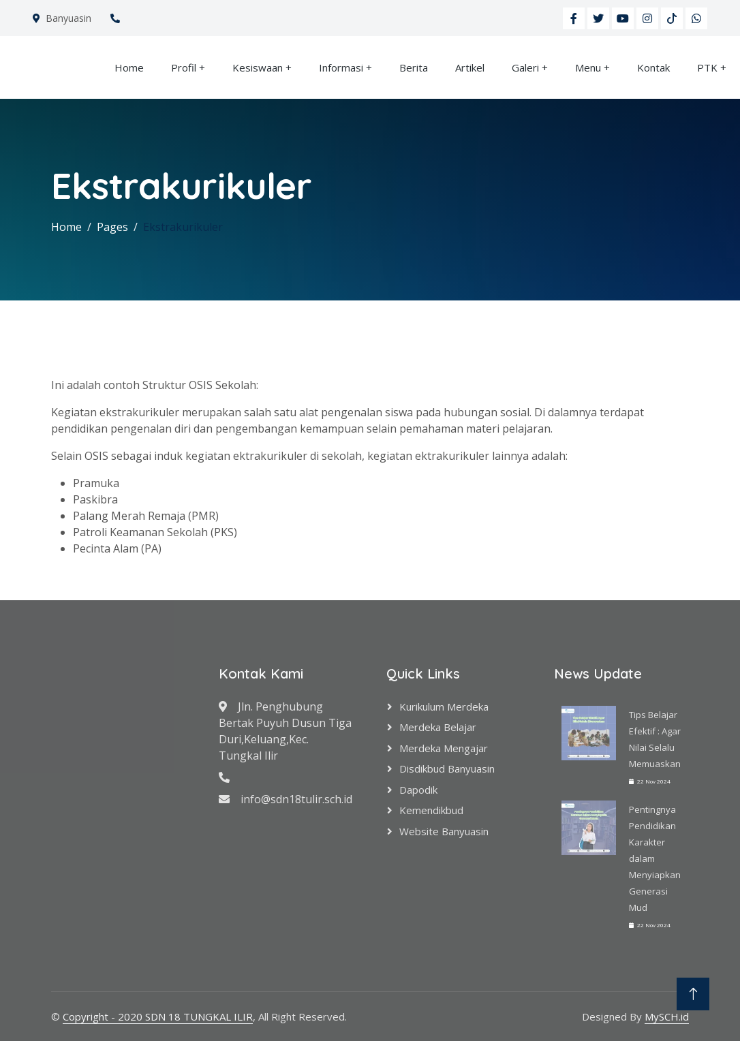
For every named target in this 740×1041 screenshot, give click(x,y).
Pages (112, 226)
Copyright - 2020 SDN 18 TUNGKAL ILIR (158, 1016)
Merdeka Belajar (437, 727)
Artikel (469, 67)
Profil (183, 67)
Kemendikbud (431, 810)
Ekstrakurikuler (183, 226)
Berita (413, 67)
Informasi (341, 67)
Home (129, 67)
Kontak (653, 67)
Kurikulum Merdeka (444, 706)
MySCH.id (667, 1016)
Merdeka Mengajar (443, 748)
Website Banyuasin (444, 831)
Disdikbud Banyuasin (447, 768)
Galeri (525, 67)
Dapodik (418, 789)
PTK (707, 67)
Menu (588, 67)
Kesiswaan (257, 67)
